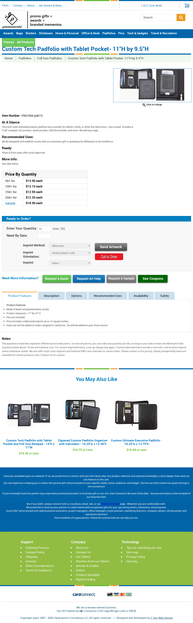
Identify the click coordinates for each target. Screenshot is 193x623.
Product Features (19, 296)
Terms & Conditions (39, 570)
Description (51, 296)
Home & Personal (67, 33)
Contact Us (83, 552)
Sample (10, 203)
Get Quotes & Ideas (50, 5)
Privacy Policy (135, 557)
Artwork (31, 561)
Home (9, 58)
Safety (164, 296)
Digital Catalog (85, 579)
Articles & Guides (87, 566)
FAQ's (5, 5)
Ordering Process (37, 548)
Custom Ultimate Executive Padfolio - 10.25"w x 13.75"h (136, 442)
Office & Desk (91, 33)
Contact (18, 5)
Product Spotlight (88, 575)
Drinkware (46, 33)
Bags (19, 33)
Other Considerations (40, 566)
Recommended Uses (108, 296)
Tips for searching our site (143, 548)
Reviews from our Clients (92, 561)
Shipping (32, 557)
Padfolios (108, 33)
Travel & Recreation (164, 33)
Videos (80, 570)
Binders (31, 33)
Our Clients (83, 557)
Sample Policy (35, 552)
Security (131, 561)
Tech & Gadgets (137, 33)
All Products (25, 42)
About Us (82, 548)
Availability (141, 296)
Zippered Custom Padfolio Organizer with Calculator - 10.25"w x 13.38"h (82, 442)
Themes (8, 42)
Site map (132, 552)
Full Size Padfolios (49, 58)
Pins (121, 33)
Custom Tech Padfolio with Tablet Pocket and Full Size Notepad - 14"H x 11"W (29, 443)
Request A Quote (110, 503)
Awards (8, 33)
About (30, 5)
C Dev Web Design (162, 618)
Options (76, 296)
